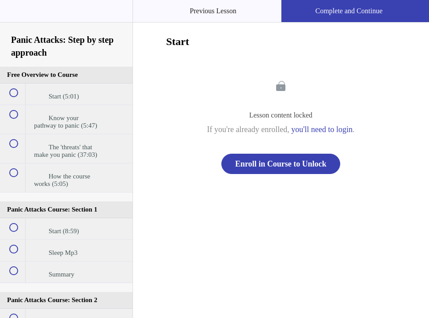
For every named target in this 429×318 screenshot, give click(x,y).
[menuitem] (66, 20)
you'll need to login (322, 129)
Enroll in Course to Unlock (280, 163)
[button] (15, 15)
